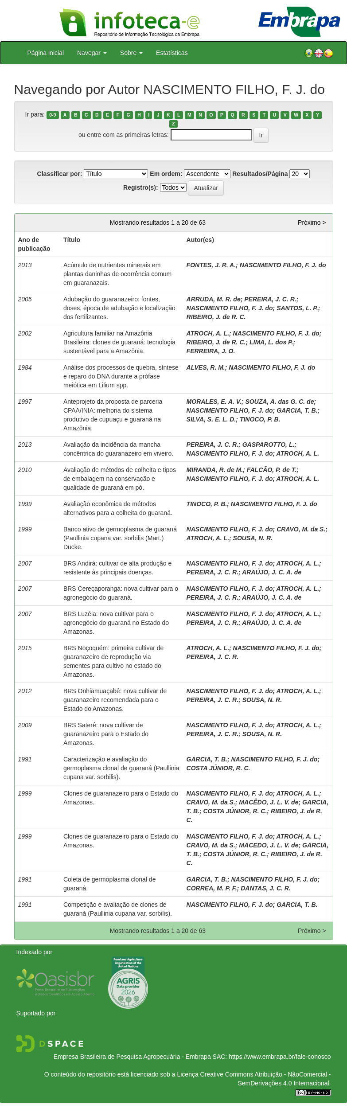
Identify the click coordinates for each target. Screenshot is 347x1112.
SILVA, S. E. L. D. (211, 419)
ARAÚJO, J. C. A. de (271, 572)
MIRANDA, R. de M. (215, 469)
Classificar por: (59, 173)
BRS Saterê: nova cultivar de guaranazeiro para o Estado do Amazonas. (105, 734)
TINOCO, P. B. (260, 419)
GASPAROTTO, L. (268, 444)
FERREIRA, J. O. (211, 351)
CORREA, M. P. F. (212, 888)
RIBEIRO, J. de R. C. (216, 316)
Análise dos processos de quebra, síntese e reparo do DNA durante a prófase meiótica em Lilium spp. (121, 376)
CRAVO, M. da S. (301, 529)
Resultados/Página (260, 173)
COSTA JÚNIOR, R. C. (218, 768)
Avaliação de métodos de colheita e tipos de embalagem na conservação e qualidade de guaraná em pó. (119, 478)
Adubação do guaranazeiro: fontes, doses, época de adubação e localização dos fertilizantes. (119, 308)
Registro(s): (140, 187)
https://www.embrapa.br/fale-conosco (280, 1056)
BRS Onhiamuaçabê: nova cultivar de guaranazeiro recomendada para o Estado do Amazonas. (115, 699)
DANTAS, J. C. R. (266, 888)
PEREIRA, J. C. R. (270, 299)
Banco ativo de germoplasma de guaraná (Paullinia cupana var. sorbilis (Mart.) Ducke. (120, 538)
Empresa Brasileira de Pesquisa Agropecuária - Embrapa (132, 1056)
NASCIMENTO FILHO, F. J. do (283, 265)
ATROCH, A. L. (208, 333)
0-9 (52, 114)
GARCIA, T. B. (297, 410)
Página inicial (45, 52)
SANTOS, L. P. (297, 308)
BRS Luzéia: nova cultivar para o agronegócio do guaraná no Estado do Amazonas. (116, 622)
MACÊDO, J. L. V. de (268, 802)
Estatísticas (172, 52)
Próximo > (312, 222)
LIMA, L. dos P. (271, 342)
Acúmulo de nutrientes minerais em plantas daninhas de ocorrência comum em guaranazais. (117, 273)
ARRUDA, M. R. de (214, 299)
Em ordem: (166, 173)
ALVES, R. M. (206, 367)
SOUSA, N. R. (253, 538)
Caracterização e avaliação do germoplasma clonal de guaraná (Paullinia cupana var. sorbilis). (121, 768)
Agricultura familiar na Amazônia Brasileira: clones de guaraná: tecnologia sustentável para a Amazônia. (119, 342)
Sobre (131, 52)
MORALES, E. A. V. (214, 401)
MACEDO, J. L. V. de (268, 845)
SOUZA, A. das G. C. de (279, 401)
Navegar (92, 52)
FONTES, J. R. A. (211, 265)
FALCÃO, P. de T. (271, 469)
